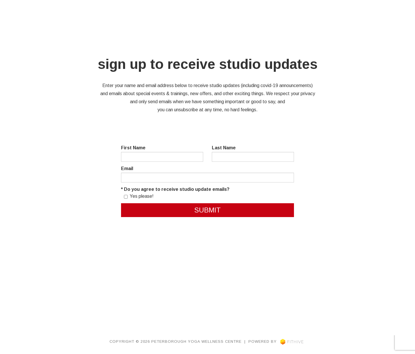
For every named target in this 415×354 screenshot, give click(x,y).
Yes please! (139, 196)
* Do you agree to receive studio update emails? (175, 189)
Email (127, 168)
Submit (207, 210)
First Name (133, 147)
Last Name (224, 147)
